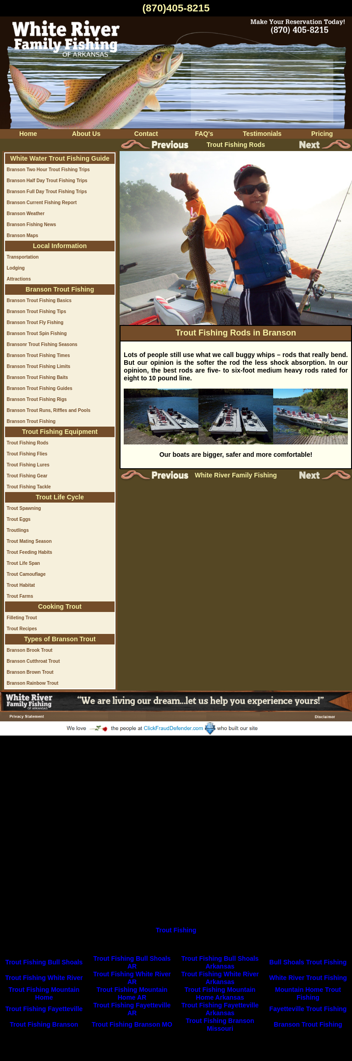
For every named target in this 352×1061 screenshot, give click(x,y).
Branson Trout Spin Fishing (36, 333)
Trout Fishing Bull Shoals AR (132, 962)
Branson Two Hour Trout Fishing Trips (47, 169)
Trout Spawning (23, 508)
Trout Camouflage (25, 574)
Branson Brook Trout (29, 650)
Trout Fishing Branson (44, 1024)
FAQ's (204, 133)
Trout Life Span (23, 563)
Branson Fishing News (31, 224)
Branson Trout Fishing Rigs (36, 399)
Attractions (18, 278)
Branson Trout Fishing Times (38, 355)
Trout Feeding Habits (29, 552)
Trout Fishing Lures (27, 464)
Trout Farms (19, 596)
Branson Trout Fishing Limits (38, 366)
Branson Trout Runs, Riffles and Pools (48, 410)
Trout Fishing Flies (26, 453)
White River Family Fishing (236, 475)
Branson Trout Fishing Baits (37, 377)
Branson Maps (22, 235)
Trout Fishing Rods (27, 442)
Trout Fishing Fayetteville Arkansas (220, 1009)
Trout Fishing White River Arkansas (220, 977)
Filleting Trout (21, 617)
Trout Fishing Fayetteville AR (132, 1009)
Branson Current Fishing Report (41, 202)
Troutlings (17, 530)
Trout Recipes (21, 628)
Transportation (22, 257)
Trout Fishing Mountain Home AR (132, 993)
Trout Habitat (20, 585)
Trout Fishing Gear (26, 475)
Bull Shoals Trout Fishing (308, 962)
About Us (86, 133)
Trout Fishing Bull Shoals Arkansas (220, 962)
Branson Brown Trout (29, 672)
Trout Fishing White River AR (132, 977)
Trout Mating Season (28, 541)
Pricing (322, 133)
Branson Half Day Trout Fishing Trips (46, 180)
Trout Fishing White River (44, 977)
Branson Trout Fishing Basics (39, 300)
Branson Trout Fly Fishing (34, 322)
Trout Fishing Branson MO (132, 1024)
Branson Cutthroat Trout (33, 661)
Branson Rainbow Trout (32, 683)
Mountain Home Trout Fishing (308, 993)
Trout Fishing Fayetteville (44, 1008)
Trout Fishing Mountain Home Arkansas (220, 993)
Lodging (15, 268)
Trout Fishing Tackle (28, 486)
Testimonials (262, 133)
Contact (146, 133)
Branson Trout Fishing (30, 421)
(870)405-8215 (176, 8)
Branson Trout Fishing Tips (36, 311)
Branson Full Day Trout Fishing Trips (46, 191)
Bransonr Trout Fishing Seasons (41, 344)
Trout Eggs (18, 519)
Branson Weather (25, 213)
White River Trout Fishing (308, 977)
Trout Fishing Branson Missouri (220, 1024)
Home (28, 133)
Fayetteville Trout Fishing (308, 1008)
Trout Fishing (176, 930)
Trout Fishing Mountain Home (44, 993)
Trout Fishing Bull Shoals (44, 962)
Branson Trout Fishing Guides (39, 388)
